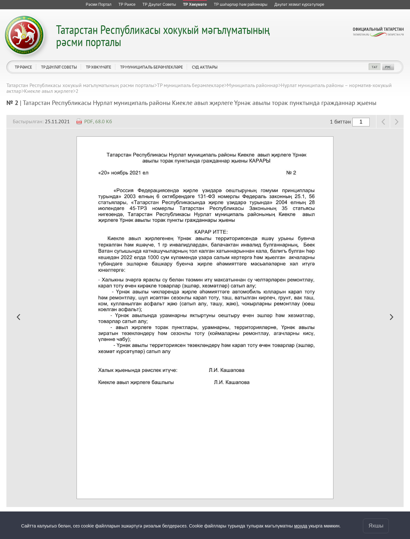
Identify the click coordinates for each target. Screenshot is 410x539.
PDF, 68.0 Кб (98, 121)
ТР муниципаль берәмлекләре (151, 67)
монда (300, 525)
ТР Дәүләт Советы (59, 67)
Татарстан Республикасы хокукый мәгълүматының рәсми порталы (163, 35)
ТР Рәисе (23, 67)
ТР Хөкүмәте (98, 67)
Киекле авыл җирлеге (48, 91)
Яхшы (375, 526)
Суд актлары (204, 67)
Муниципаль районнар (252, 85)
